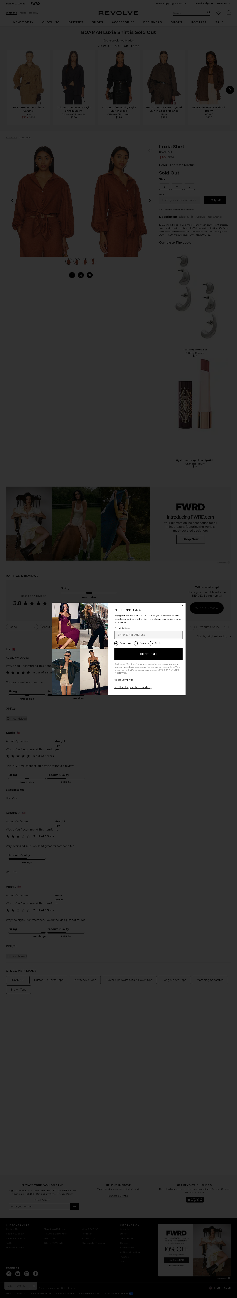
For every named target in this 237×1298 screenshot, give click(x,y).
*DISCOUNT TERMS (123, 680)
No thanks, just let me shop (132, 687)
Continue (149, 654)
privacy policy (121, 670)
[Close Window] (183, 606)
